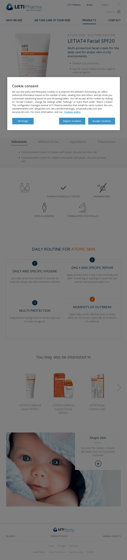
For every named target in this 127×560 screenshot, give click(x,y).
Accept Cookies (101, 121)
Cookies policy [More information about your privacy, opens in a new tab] (72, 112)
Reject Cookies (72, 121)
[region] (63, 103)
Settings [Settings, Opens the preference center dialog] (23, 121)
